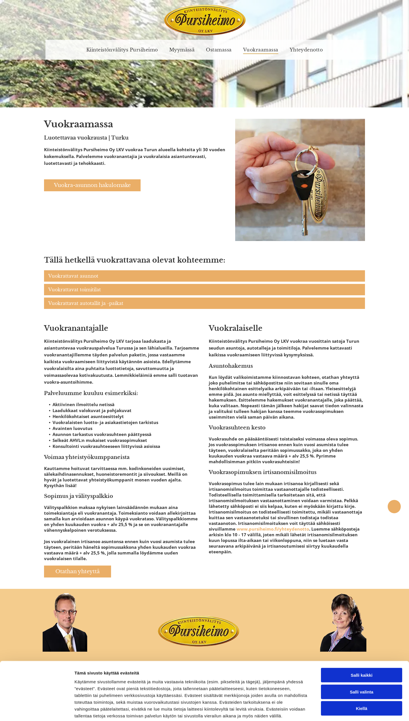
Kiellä (361, 679)
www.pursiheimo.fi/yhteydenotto (273, 529)
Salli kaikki (362, 646)
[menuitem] (122, 50)
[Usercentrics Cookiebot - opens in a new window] (37, 710)
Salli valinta (361, 662)
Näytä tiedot (303, 709)
